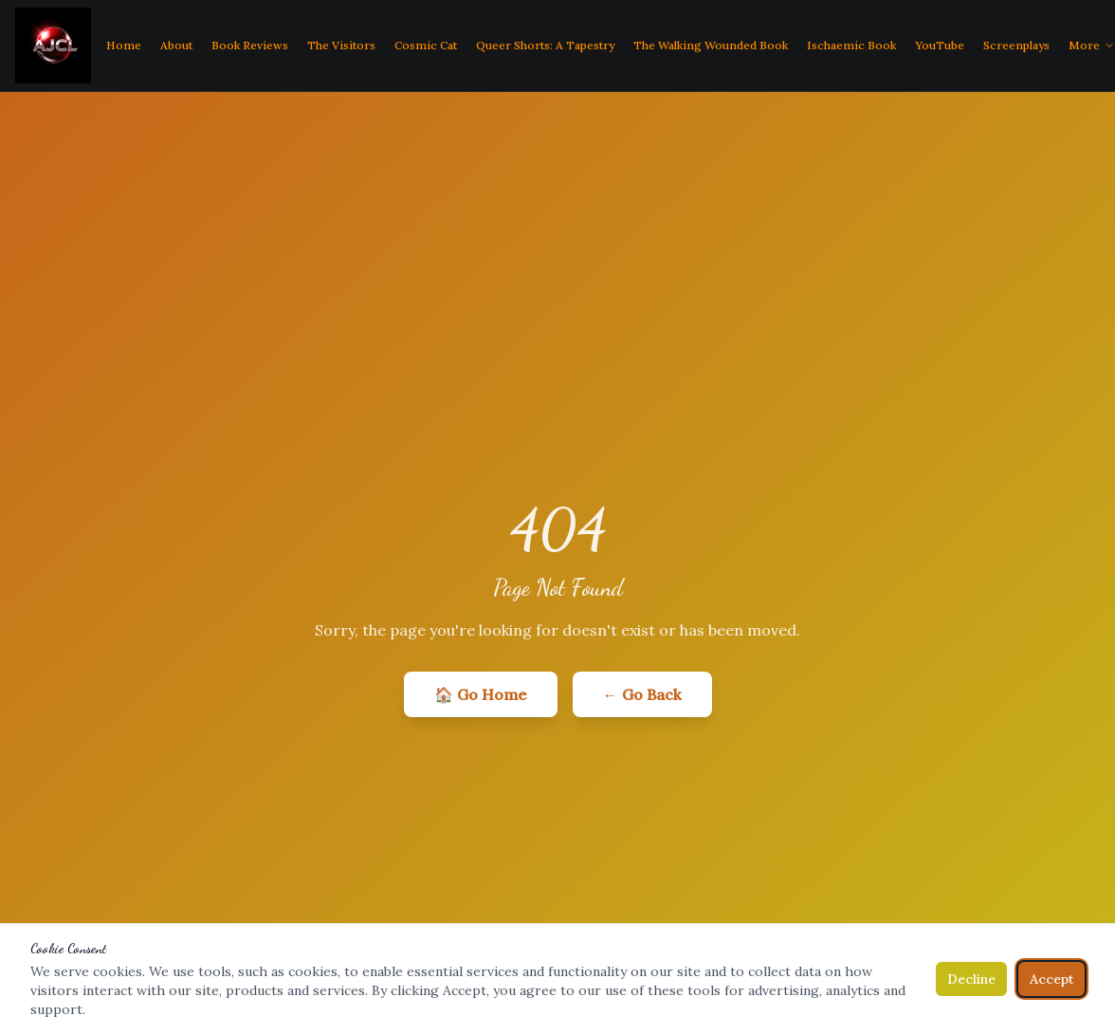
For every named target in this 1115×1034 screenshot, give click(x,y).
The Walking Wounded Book (710, 45)
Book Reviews (249, 45)
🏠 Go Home (480, 694)
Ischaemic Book (851, 45)
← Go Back (642, 694)
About (176, 45)
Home (123, 45)
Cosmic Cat (425, 45)
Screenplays (1016, 45)
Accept (1051, 979)
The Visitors (341, 45)
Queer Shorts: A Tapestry (545, 45)
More (1092, 45)
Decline (971, 979)
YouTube (939, 45)
